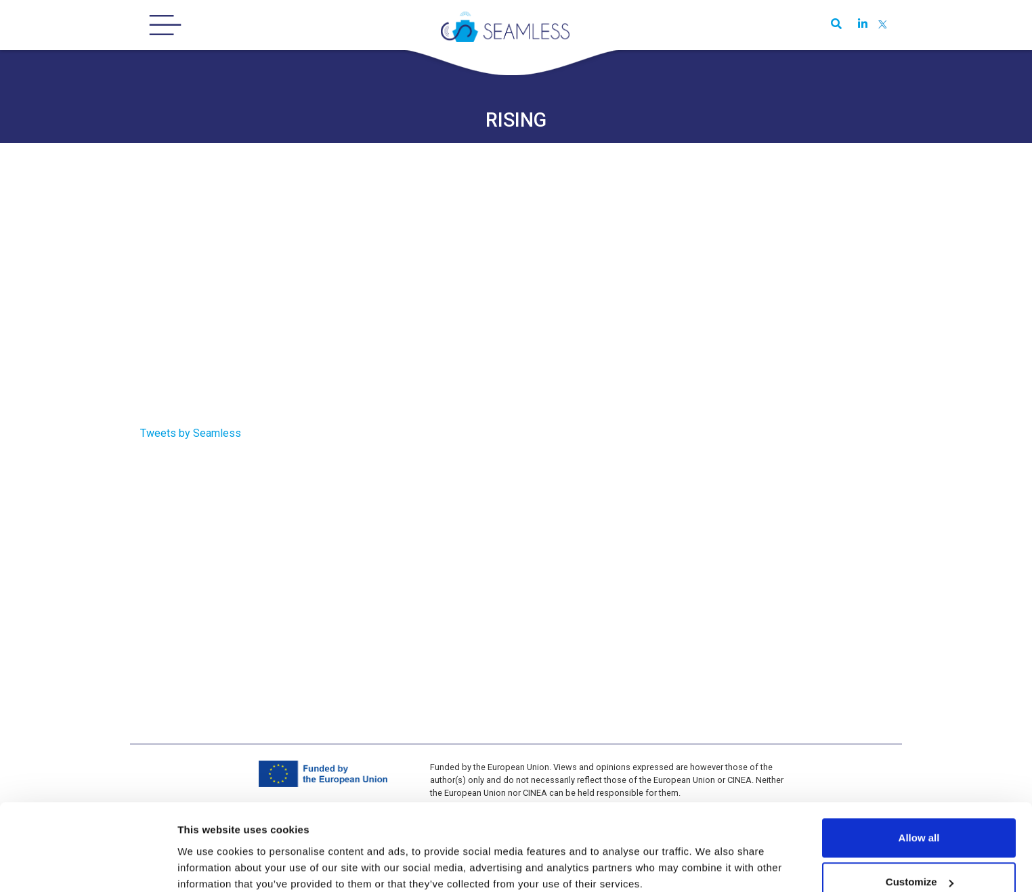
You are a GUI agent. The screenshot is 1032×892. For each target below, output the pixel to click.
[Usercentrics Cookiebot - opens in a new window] (87, 865)
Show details (208, 850)
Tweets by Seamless (190, 433)
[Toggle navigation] (165, 25)
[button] (833, 25)
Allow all (919, 767)
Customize (919, 811)
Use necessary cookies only (919, 856)
